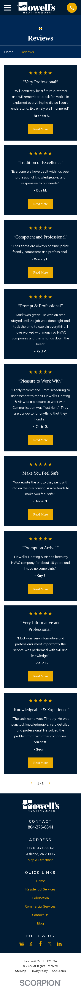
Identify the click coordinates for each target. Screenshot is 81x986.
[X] (50, 943)
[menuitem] (20, 970)
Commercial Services (40, 906)
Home (40, 881)
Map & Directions (40, 860)
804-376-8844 (40, 827)
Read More (40, 129)
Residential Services (40, 889)
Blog (40, 923)
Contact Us (40, 915)
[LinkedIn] (59, 943)
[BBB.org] (31, 943)
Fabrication (40, 898)
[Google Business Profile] (21, 943)
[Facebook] (40, 943)
